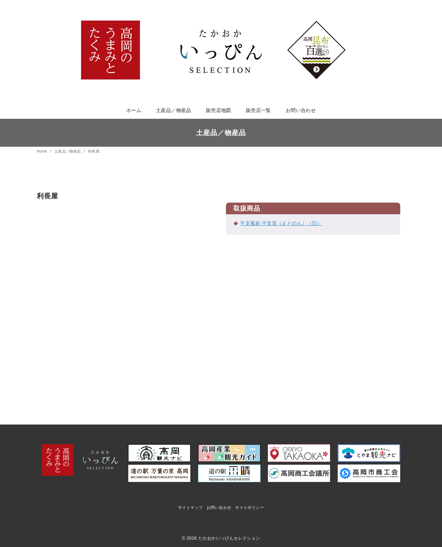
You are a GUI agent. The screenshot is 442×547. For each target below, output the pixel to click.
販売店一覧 (258, 110)
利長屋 (93, 151)
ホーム (133, 110)
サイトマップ (190, 507)
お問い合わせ (301, 110)
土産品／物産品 (173, 110)
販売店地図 (218, 110)
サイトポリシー (249, 507)
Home (42, 151)
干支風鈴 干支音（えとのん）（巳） (281, 223)
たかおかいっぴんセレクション (229, 538)
